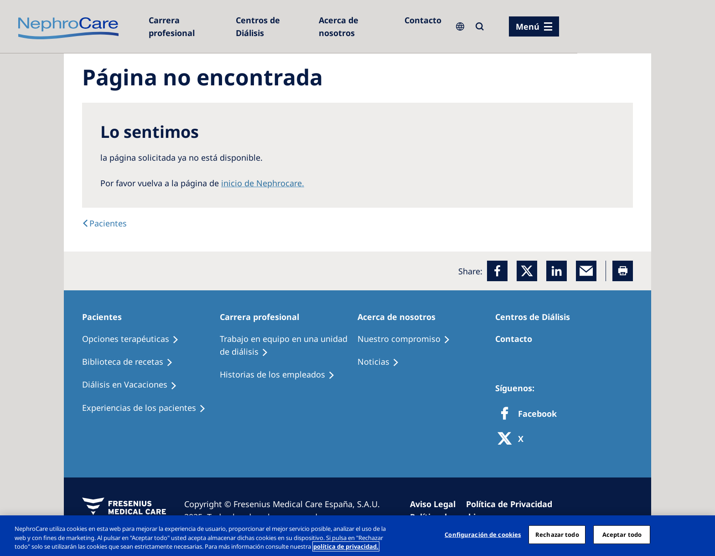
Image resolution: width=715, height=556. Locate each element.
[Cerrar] (700, 535)
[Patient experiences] (148, 408)
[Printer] (622, 271)
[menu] (534, 26)
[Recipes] (131, 362)
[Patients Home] (106, 316)
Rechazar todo (557, 534)
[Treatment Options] (134, 339)
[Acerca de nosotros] (357, 26)
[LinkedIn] (556, 271)
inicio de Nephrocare (261, 183)
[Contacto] (423, 20)
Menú (527, 26)
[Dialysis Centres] (187, 26)
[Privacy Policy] (513, 504)
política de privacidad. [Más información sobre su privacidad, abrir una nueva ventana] (345, 546)
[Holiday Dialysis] (133, 385)
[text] (104, 223)
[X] (513, 439)
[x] (527, 271)
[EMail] (586, 271)
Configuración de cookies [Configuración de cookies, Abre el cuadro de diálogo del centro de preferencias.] (483, 534)
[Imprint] (437, 504)
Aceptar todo (622, 534)
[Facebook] (497, 271)
